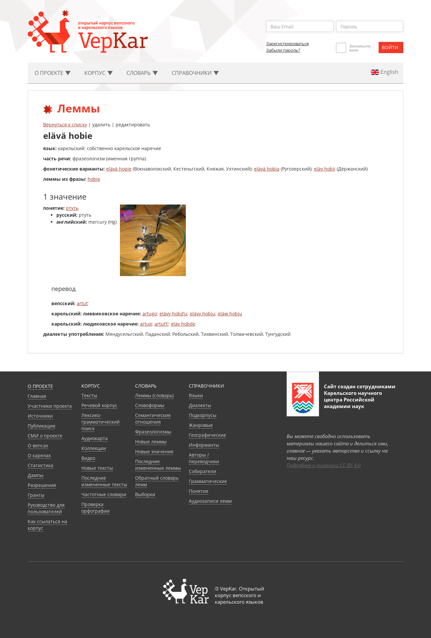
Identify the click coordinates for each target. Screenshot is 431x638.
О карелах (39, 455)
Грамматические (208, 481)
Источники (40, 416)
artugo (149, 313)
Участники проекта (50, 406)
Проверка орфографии (95, 507)
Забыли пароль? (283, 50)
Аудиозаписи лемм (210, 501)
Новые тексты (97, 468)
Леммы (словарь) (154, 395)
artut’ (82, 303)
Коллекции (93, 448)
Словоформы (149, 405)
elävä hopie (118, 169)
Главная (37, 396)
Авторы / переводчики (204, 458)
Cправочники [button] (195, 73)
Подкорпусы (202, 415)
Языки (196, 395)
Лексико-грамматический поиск (100, 421)
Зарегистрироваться (287, 44)
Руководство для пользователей (46, 508)
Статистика (40, 465)
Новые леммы (151, 441)
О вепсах (38, 445)
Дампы (35, 475)
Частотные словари (103, 494)
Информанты (204, 445)
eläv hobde (183, 324)
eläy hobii (324, 169)
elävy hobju (202, 313)
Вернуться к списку (65, 124)
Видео (88, 458)
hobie (94, 179)
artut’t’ (161, 324)
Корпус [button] (98, 73)
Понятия (198, 491)
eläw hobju (230, 313)
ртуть (72, 208)
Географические (207, 435)
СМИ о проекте (45, 435)
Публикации (41, 426)
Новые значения (154, 451)
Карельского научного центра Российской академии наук (353, 399)
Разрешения (42, 485)
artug (146, 324)
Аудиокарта (94, 438)
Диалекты (200, 405)
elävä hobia (266, 169)
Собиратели (202, 471)
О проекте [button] (53, 73)
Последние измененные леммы (158, 464)
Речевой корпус (99, 405)
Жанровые (201, 425)
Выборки (145, 494)
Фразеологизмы (153, 432)
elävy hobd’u (173, 313)
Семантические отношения (153, 418)
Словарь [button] (142, 73)
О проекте (40, 386)
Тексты (89, 395)
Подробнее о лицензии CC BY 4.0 (323, 465)
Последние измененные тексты (104, 481)
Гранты (36, 495)
